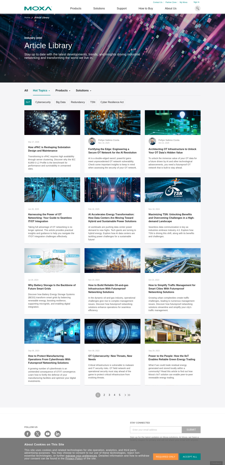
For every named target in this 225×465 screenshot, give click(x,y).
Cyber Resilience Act (112, 102)
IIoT (28, 102)
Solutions (99, 8)
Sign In (196, 2)
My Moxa (183, 2)
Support (122, 8)
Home (27, 17)
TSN (92, 102)
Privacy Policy (74, 458)
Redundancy (78, 102)
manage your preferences (81, 455)
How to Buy (146, 8)
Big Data (60, 102)
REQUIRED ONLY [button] (165, 456)
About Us (170, 8)
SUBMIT (191, 429)
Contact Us (157, 2)
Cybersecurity (43, 102)
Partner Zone (171, 2)
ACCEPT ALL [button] (190, 456)
